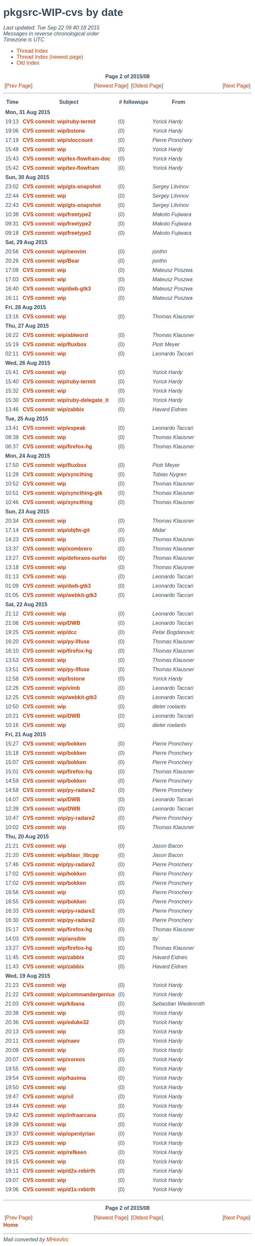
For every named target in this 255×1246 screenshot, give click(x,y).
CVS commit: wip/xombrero (57, 549)
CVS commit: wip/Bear (51, 261)
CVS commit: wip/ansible (54, 939)
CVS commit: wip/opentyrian (59, 1134)
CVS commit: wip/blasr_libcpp (61, 855)
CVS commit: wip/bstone (54, 131)
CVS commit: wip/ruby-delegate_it (66, 400)
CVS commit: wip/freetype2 (57, 214)
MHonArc (57, 1239)
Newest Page (111, 86)
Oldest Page (147, 86)
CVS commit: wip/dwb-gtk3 (57, 289)
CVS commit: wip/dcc (50, 632)
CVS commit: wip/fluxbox (54, 344)
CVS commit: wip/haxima (54, 1078)
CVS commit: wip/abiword (55, 335)
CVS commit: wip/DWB (51, 623)
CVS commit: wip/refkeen (54, 1152)
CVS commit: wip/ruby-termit (59, 121)
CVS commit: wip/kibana (53, 1004)
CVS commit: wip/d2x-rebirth (59, 1171)
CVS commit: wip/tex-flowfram (61, 168)
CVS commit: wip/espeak (54, 428)
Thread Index (32, 51)
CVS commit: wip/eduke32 (56, 1022)
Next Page (236, 86)
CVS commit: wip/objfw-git (56, 530)
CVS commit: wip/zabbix (53, 409)
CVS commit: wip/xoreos (54, 1059)
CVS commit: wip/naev (51, 1041)
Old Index (28, 63)
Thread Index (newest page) (50, 57)
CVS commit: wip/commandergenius (69, 994)
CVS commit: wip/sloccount (58, 140)
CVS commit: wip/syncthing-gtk (62, 493)
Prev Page (18, 86)
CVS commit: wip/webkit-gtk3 (60, 595)
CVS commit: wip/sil (48, 1096)
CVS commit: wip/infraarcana (59, 1115)
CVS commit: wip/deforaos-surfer (65, 558)
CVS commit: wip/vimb (51, 688)
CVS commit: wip (44, 149)
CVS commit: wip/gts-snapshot (62, 186)
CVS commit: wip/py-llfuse (56, 641)
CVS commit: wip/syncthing (58, 474)
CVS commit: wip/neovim (54, 251)
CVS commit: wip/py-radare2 (59, 790)
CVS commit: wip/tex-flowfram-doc (66, 159)
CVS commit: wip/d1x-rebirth (59, 1189)
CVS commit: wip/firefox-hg (57, 446)
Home (10, 1225)
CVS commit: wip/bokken (54, 744)
